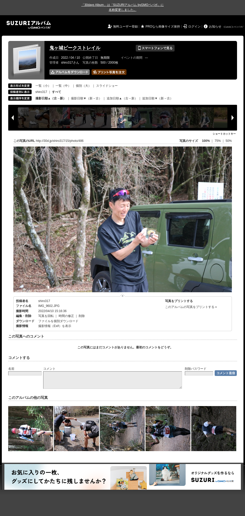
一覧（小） (43, 86)
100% (206, 141)
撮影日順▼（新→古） (86, 98)
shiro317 (41, 92)
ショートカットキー (224, 133)
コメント (49, 369)
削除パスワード (195, 369)
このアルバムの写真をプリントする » (191, 307)
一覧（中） (63, 86)
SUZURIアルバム (29, 24)
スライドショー (107, 86)
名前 (11, 369)
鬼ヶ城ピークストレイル (74, 47)
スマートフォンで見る (155, 48)
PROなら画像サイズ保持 (163, 26)
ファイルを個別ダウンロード (58, 321)
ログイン (194, 26)
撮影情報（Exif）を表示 (54, 326)
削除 (82, 316)
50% (228, 141)
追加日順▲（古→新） (122, 98)
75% (218, 141)
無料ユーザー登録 (125, 26)
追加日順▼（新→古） (157, 98)
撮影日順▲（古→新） (50, 98)
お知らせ (215, 26)
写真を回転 (46, 316)
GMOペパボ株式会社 (234, 27)
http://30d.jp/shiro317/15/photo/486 (60, 141)
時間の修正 (66, 316)
